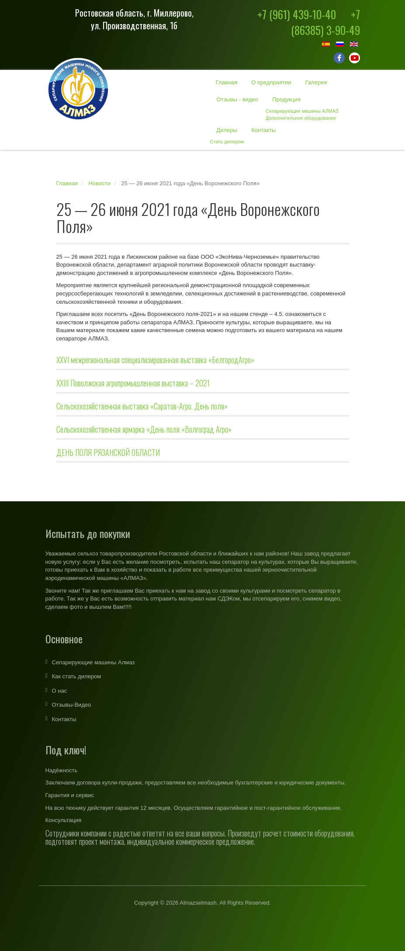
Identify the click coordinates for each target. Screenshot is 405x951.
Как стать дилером (76, 676)
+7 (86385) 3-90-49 (325, 22)
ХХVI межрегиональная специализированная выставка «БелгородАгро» (155, 359)
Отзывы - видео (237, 99)
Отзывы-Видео (71, 704)
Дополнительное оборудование (301, 118)
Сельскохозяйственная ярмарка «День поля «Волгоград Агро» (144, 429)
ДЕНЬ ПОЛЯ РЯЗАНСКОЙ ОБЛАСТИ (108, 452)
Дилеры (227, 130)
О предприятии (271, 82)
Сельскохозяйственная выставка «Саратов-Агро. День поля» (142, 406)
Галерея (316, 82)
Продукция (286, 99)
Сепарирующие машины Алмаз (93, 662)
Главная (226, 82)
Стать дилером (227, 141)
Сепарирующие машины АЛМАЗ (302, 111)
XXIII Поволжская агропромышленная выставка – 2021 (133, 383)
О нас (59, 690)
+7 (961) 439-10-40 (296, 14)
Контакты (263, 130)
